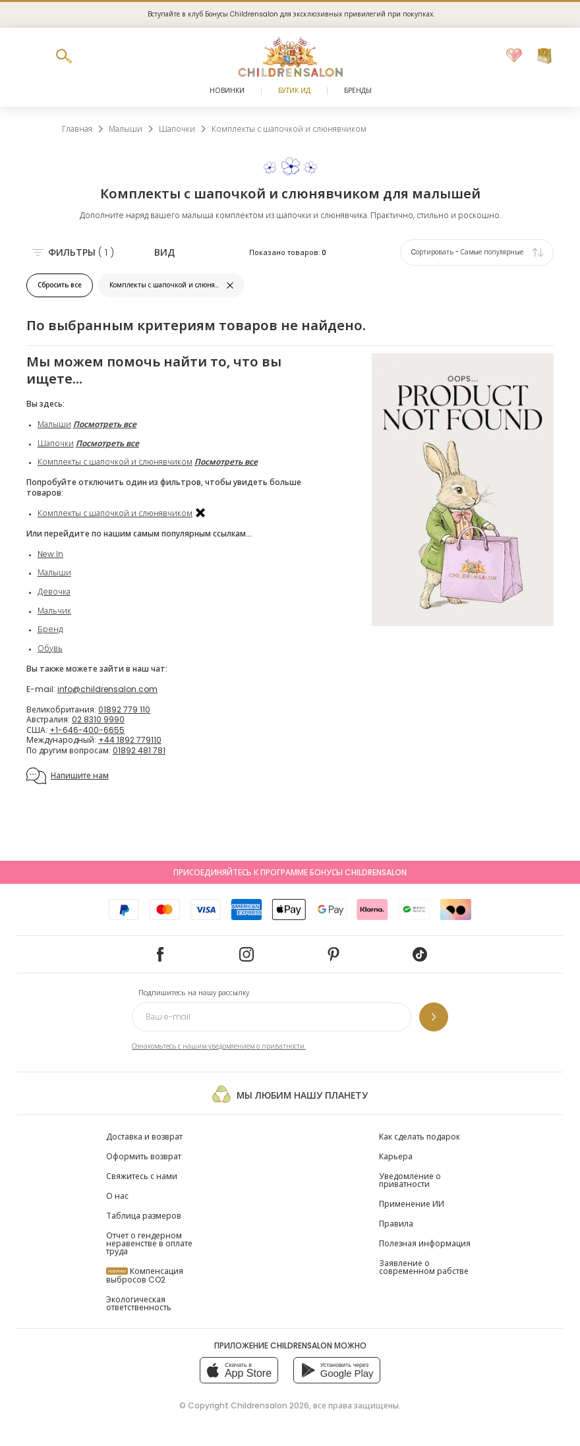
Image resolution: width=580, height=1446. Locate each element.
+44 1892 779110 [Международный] (129, 739)
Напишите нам (67, 776)
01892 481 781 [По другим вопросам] (139, 750)
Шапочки (56, 443)
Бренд (50, 629)
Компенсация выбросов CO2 (144, 1275)
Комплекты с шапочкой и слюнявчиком (115, 461)
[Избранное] (514, 56)
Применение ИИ (411, 1203)
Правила (396, 1223)
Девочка (54, 591)
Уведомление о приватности (410, 1180)
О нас (117, 1195)
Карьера (396, 1156)
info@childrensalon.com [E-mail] (107, 689)
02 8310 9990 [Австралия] (98, 719)
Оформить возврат (143, 1156)
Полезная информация (425, 1243)
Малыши (54, 424)
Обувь (50, 648)
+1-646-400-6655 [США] (87, 730)
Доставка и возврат (144, 1136)
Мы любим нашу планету (289, 1094)
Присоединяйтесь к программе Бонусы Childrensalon (290, 872)
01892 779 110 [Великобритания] (124, 709)
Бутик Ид (294, 91)
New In (50, 554)
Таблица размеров (143, 1215)
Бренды (358, 91)
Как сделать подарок (419, 1136)
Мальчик (54, 610)
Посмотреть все (104, 424)
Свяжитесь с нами (141, 1176)
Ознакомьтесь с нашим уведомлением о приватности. (219, 1046)
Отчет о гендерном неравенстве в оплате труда (149, 1243)
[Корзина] (544, 56)
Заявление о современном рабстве (424, 1267)
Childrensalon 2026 (270, 1405)
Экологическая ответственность (138, 1303)
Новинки (227, 91)
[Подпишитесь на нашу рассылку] (433, 1016)
